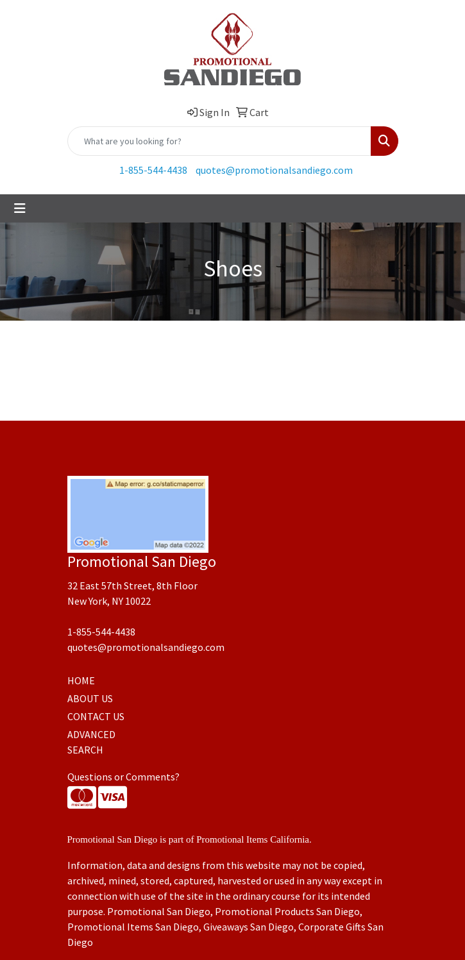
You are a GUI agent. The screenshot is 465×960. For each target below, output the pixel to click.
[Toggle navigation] (19, 208)
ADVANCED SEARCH (91, 742)
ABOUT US (90, 698)
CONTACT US (95, 716)
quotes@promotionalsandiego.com (274, 170)
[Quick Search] (219, 141)
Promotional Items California (252, 839)
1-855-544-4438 (153, 170)
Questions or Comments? (123, 776)
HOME (81, 680)
